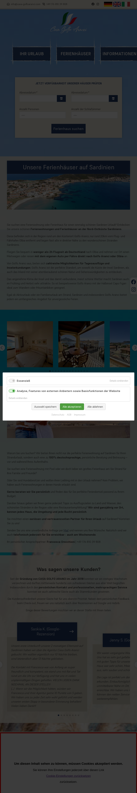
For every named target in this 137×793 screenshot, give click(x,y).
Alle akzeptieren (72, 406)
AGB (69, 414)
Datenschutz (58, 414)
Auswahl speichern (45, 406)
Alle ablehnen (95, 406)
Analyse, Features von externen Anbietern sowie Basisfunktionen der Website (68, 391)
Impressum (79, 414)
